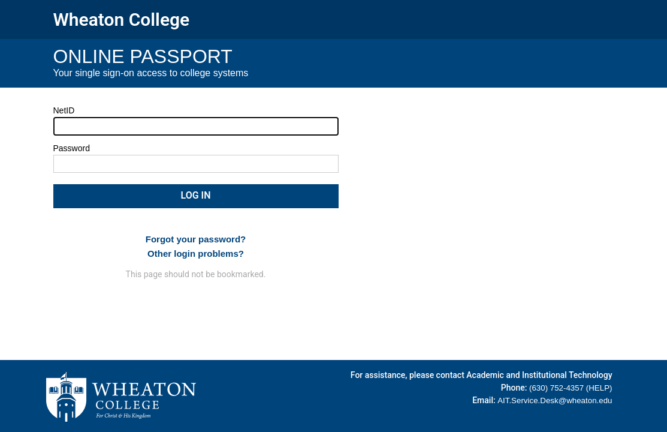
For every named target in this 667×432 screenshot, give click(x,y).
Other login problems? (195, 253)
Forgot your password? (196, 239)
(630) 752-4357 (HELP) (570, 387)
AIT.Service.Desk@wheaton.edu (554, 400)
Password (71, 148)
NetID (64, 110)
